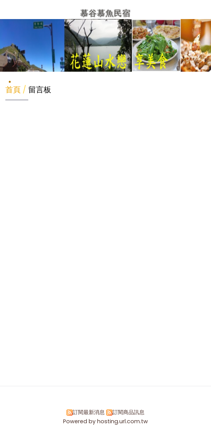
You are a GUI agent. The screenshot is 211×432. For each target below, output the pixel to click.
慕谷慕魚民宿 (105, 13)
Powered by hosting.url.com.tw (105, 421)
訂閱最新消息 (89, 412)
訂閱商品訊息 (128, 412)
